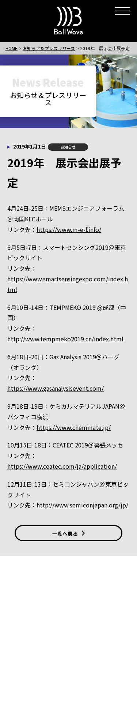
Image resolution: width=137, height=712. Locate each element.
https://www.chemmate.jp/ (74, 427)
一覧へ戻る (68, 533)
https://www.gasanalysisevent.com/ (55, 388)
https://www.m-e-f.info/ (69, 229)
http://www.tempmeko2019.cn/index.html (65, 338)
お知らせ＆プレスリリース (49, 48)
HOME (11, 48)
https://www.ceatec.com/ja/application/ (62, 466)
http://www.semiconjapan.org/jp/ (82, 505)
